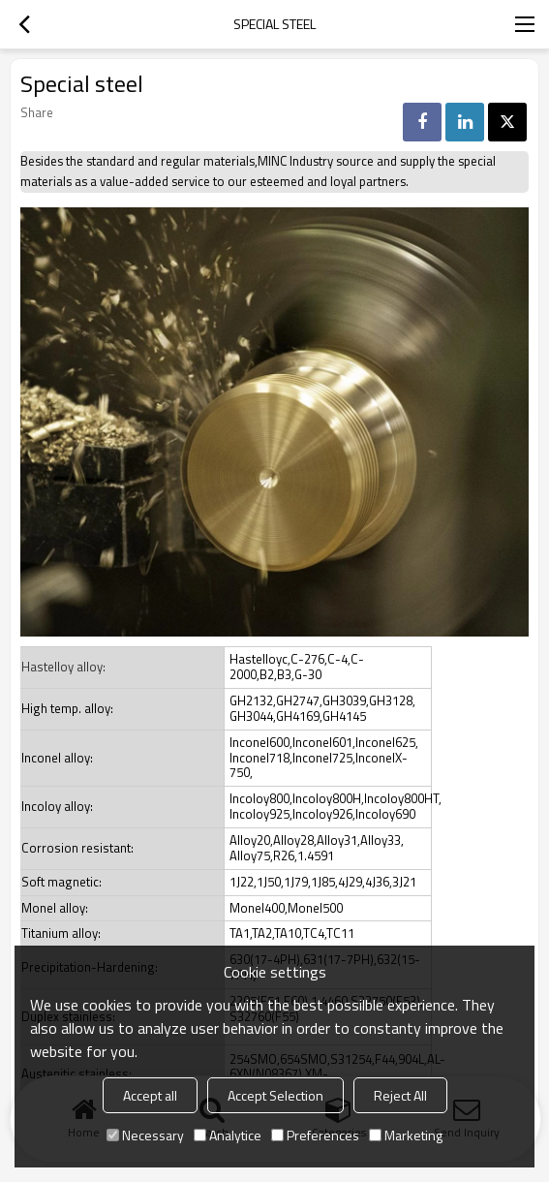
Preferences (315, 1135)
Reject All (400, 1095)
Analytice (227, 1135)
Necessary (145, 1135)
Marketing (405, 1135)
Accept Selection (275, 1095)
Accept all (150, 1095)
